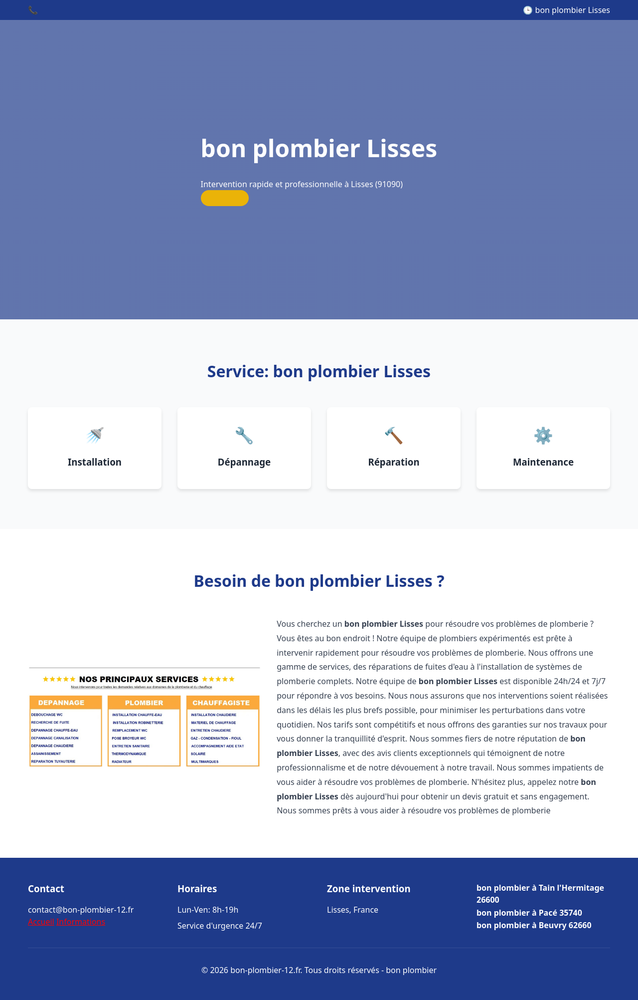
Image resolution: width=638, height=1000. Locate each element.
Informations (80, 921)
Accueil (41, 921)
